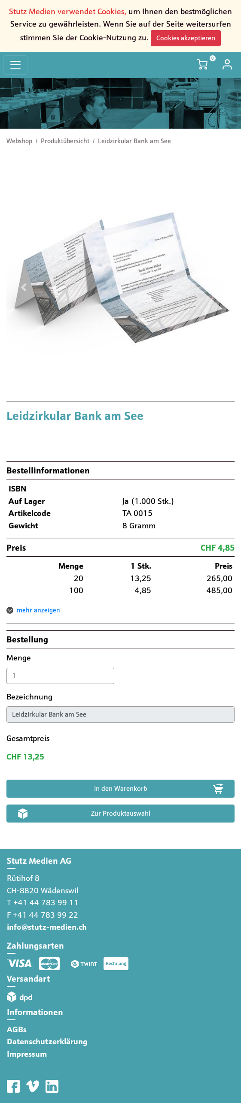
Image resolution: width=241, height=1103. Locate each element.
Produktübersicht (65, 141)
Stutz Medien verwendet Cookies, (67, 11)
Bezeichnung (30, 696)
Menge (19, 657)
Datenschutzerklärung (47, 1041)
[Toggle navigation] (15, 65)
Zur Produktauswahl (120, 813)
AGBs (17, 1029)
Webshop (19, 141)
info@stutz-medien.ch (47, 927)
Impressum (27, 1054)
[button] (23, 287)
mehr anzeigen (38, 610)
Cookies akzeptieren (185, 37)
